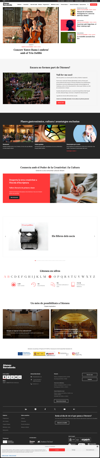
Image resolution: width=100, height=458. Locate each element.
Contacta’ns (94, 1)
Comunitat (26, 4)
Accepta (57, 449)
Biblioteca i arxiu (55, 4)
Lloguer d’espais (69, 1)
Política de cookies (5, 455)
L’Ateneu (19, 4)
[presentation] (5, 236)
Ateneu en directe (78, 1)
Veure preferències (90, 449)
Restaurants (5, 430)
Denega (73, 449)
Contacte (90, 379)
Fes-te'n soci (93, 4)
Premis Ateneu (65, 4)
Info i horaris (60, 1)
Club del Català (33, 4)
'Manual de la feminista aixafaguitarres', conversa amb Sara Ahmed (85, 13)
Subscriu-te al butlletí (62, 422)
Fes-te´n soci (90, 374)
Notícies (40, 4)
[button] (97, 446)
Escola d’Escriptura (74, 4)
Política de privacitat (12, 455)
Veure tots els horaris (61, 401)
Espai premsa (83, 4)
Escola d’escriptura (25, 424)
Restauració (87, 1)
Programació (46, 4)
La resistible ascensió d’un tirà (86, 37)
